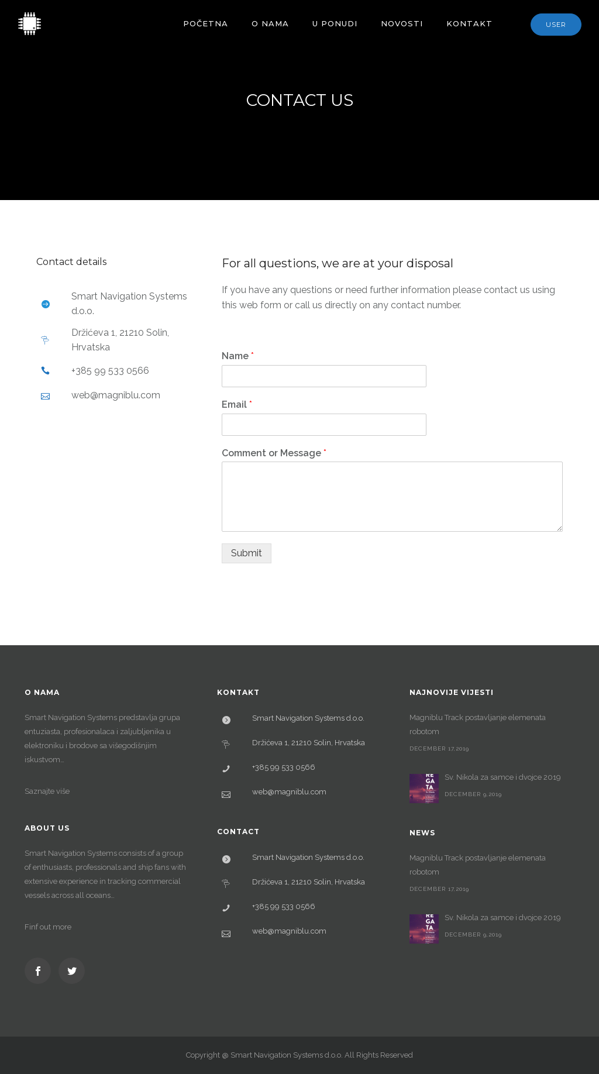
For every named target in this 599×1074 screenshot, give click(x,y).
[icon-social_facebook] (41, 971)
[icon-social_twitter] (71, 971)
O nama (270, 23)
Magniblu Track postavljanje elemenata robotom (477, 724)
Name (238, 356)
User (556, 24)
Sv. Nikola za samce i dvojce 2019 (503, 777)
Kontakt (469, 23)
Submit (246, 553)
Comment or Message (274, 453)
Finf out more (48, 926)
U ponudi (334, 23)
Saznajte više (47, 791)
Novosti (402, 23)
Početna (205, 23)
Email (237, 404)
